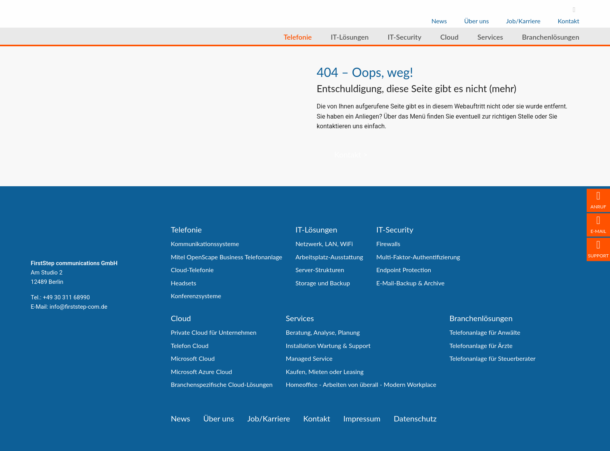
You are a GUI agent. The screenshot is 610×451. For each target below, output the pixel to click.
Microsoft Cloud (193, 358)
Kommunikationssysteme (205, 243)
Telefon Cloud (190, 345)
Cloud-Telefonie (192, 269)
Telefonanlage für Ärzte (480, 345)
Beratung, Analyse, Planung (323, 332)
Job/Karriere (268, 418)
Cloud (181, 318)
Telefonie (186, 229)
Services (300, 318)
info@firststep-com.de (78, 306)
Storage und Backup (322, 283)
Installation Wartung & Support (328, 345)
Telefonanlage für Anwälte (484, 332)
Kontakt (316, 418)
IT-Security (394, 229)
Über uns (218, 418)
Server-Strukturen (319, 269)
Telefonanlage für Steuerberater (492, 358)
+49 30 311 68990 (66, 297)
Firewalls (388, 243)
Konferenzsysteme (196, 295)
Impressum (362, 418)
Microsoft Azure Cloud (201, 371)
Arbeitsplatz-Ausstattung (329, 256)
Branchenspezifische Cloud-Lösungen (222, 384)
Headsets (183, 283)
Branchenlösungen (480, 318)
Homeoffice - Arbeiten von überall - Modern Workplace (361, 384)
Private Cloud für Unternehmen (213, 332)
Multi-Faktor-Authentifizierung (418, 256)
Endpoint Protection (403, 269)
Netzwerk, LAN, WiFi (324, 243)
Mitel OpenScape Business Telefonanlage (226, 256)
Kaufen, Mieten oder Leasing (325, 371)
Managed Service (309, 358)
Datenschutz (415, 418)
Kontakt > (351, 154)
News (180, 418)
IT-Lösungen (316, 229)
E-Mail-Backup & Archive (410, 283)
